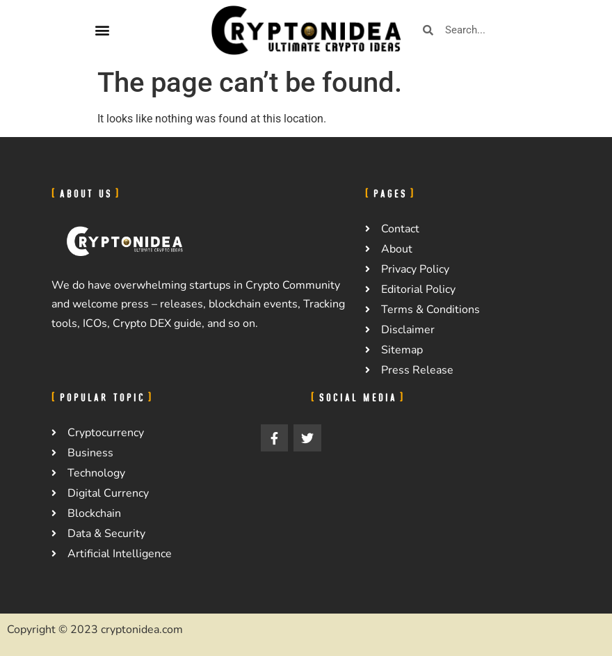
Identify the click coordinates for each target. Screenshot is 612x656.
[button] (101, 30)
